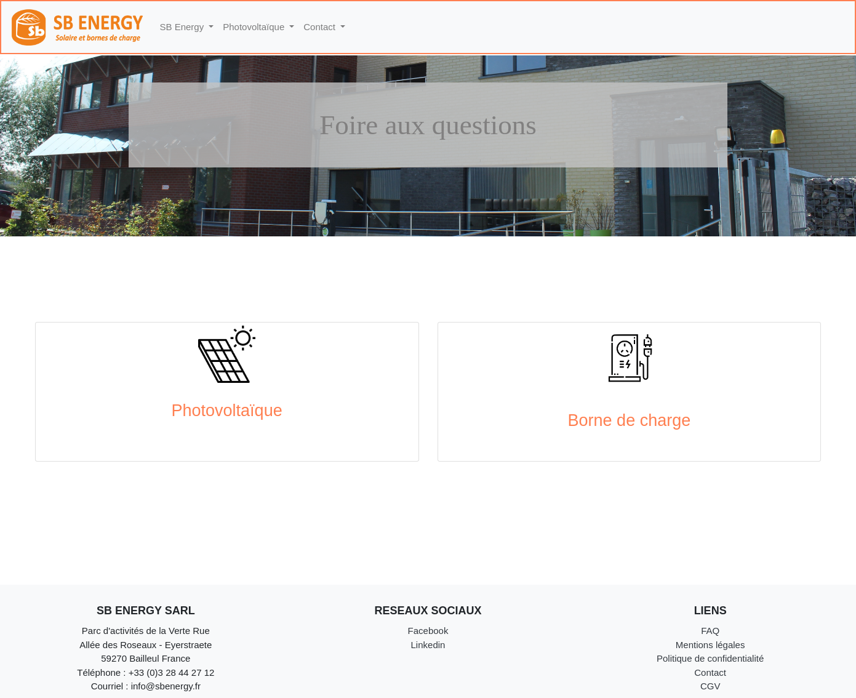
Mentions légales (710, 645)
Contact (710, 672)
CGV (710, 686)
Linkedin (428, 645)
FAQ (710, 630)
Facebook (428, 630)
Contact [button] (320, 27)
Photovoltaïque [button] (255, 27)
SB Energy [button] (183, 27)
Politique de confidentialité (710, 658)
